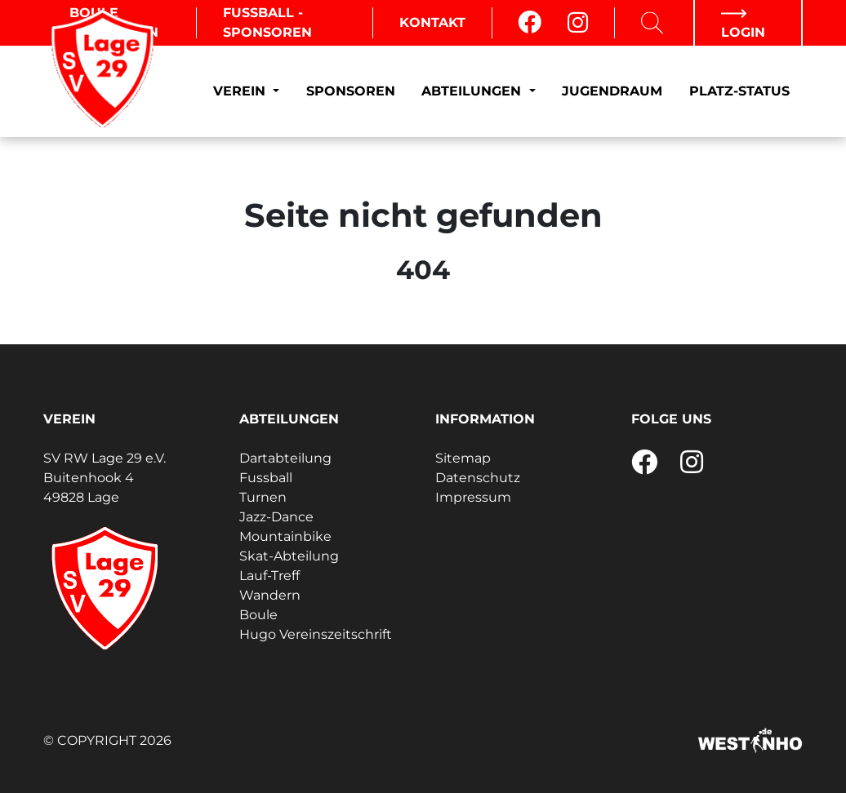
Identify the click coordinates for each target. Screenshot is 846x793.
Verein (241, 91)
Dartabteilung (285, 458)
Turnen (263, 497)
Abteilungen (473, 91)
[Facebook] (529, 22)
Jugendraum (612, 91)
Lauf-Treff (269, 575)
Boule (258, 614)
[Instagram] (577, 22)
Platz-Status (739, 91)
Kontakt (432, 22)
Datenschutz (477, 477)
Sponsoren (350, 91)
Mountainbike (285, 536)
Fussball (265, 477)
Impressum (473, 497)
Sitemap (463, 458)
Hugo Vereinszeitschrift (315, 634)
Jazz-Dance (276, 517)
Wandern (270, 595)
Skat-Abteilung (289, 556)
